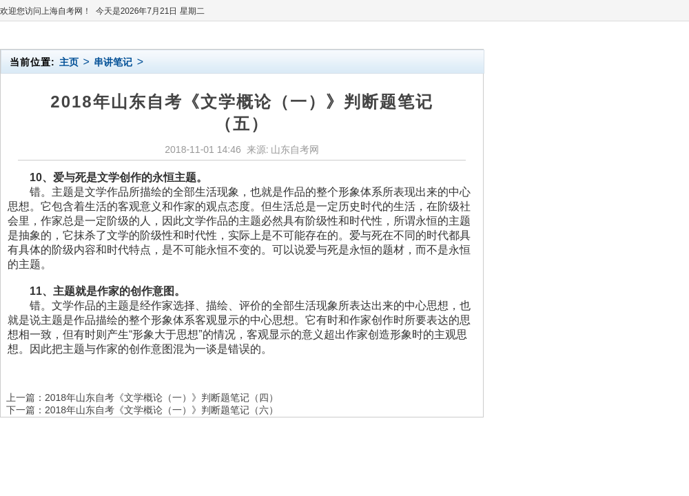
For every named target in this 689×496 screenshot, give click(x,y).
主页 (69, 62)
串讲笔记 (113, 62)
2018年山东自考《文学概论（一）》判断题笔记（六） (161, 409)
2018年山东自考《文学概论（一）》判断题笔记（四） (161, 397)
